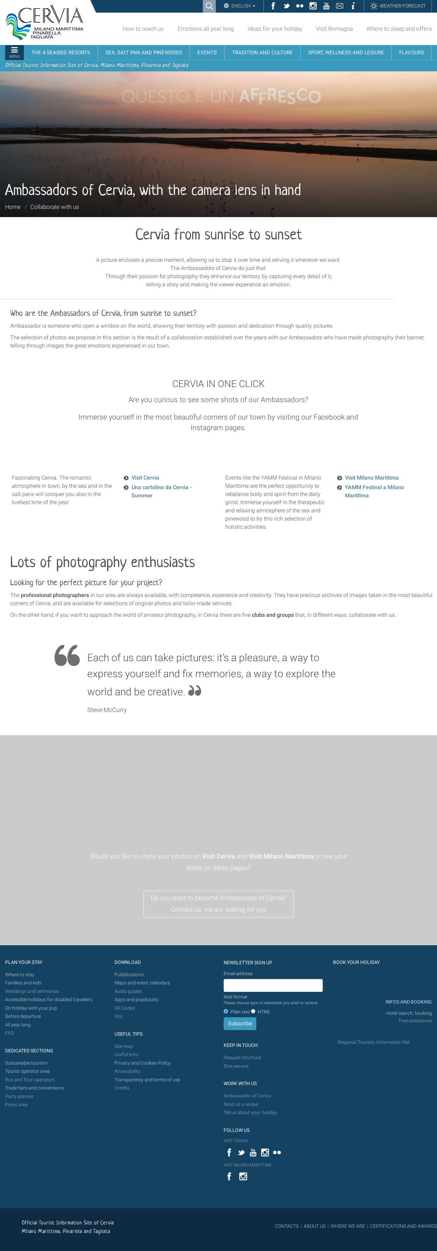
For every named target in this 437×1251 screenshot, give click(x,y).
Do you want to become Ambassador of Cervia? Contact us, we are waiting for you (219, 904)
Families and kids (23, 983)
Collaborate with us (54, 206)
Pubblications (129, 975)
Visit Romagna (334, 28)
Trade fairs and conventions (34, 1088)
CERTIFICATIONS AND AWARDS (403, 1226)
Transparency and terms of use (147, 1080)
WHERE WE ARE (348, 1226)
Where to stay (19, 975)
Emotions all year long (206, 28)
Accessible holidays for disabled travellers (48, 1000)
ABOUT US (315, 1226)
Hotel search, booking (409, 1013)
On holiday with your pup (31, 1008)
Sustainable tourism (26, 1063)
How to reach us (143, 28)
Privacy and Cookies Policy (143, 1063)
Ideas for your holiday (274, 28)
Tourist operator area (27, 1071)
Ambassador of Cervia (247, 1096)
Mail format (271, 1000)
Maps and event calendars (142, 983)
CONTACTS (287, 1226)
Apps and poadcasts (136, 1000)
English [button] (242, 6)
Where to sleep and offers (399, 28)
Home (13, 206)
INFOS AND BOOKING (408, 1002)
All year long (18, 1025)
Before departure (23, 1016)
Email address (238, 973)
